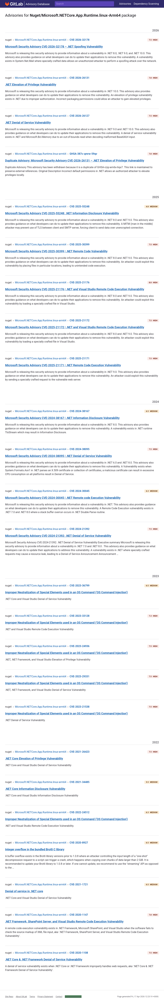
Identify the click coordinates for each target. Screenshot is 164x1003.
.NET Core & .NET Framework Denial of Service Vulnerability (43, 959)
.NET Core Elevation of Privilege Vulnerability (34, 758)
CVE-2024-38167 (79, 411)
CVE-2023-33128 (79, 615)
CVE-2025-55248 (79, 206)
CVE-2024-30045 (79, 491)
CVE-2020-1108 (79, 952)
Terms (32, 996)
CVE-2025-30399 (79, 244)
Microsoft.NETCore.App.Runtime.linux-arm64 (40, 39)
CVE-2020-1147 (79, 914)
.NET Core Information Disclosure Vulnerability (35, 788)
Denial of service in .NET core (24, 891)
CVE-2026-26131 (79, 77)
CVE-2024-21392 (79, 529)
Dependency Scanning (146, 3)
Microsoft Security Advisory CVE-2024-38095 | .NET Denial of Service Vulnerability (58, 456)
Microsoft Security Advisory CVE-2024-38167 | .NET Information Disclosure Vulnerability (62, 418)
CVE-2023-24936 (79, 646)
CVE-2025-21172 (79, 320)
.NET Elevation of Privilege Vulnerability (30, 84)
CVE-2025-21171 (79, 358)
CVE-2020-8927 (79, 842)
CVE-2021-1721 (79, 884)
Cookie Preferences (73, 996)
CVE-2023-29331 (79, 676)
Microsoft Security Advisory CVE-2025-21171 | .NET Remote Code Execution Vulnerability (63, 365)
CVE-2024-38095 (79, 449)
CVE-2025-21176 (79, 282)
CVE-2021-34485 (79, 782)
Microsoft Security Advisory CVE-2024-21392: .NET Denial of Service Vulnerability (58, 535)
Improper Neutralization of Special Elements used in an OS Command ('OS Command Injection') (66, 592)
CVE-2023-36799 (79, 585)
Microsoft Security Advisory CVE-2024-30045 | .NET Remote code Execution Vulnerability (62, 497)
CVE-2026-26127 (79, 115)
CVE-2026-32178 (79, 39)
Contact (59, 996)
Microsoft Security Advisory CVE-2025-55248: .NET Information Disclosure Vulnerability (62, 213)
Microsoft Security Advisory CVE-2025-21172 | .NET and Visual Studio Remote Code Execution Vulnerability (74, 327)
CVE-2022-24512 (79, 812)
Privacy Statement (45, 996)
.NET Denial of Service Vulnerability (28, 122)
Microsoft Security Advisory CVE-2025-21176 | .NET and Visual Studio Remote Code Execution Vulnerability (74, 289)
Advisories (125, 3)
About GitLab (21, 996)
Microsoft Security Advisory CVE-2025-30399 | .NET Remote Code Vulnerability (56, 251)
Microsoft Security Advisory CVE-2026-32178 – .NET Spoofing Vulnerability (54, 46)
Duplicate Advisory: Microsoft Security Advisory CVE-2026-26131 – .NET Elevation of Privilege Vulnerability (74, 160)
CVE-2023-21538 (79, 706)
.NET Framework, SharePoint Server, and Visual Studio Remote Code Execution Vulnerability (64, 921)
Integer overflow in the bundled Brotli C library (34, 849)
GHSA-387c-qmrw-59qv (83, 153)
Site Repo (9, 996)
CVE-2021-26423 (79, 751)
